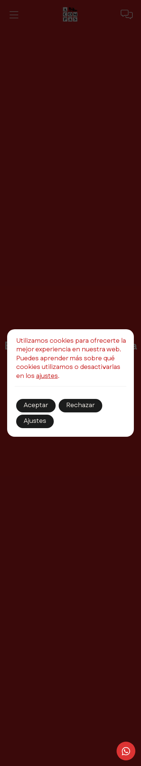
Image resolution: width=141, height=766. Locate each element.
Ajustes (35, 421)
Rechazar (80, 405)
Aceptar (36, 405)
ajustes (47, 376)
